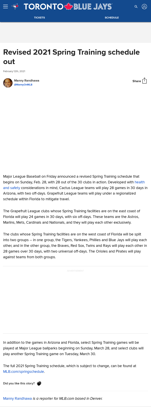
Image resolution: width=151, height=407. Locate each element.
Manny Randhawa (17, 398)
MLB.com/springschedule (23, 371)
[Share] (144, 81)
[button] (136, 6)
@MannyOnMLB (23, 84)
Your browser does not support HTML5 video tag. (75, 129)
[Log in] (144, 6)
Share (137, 81)
